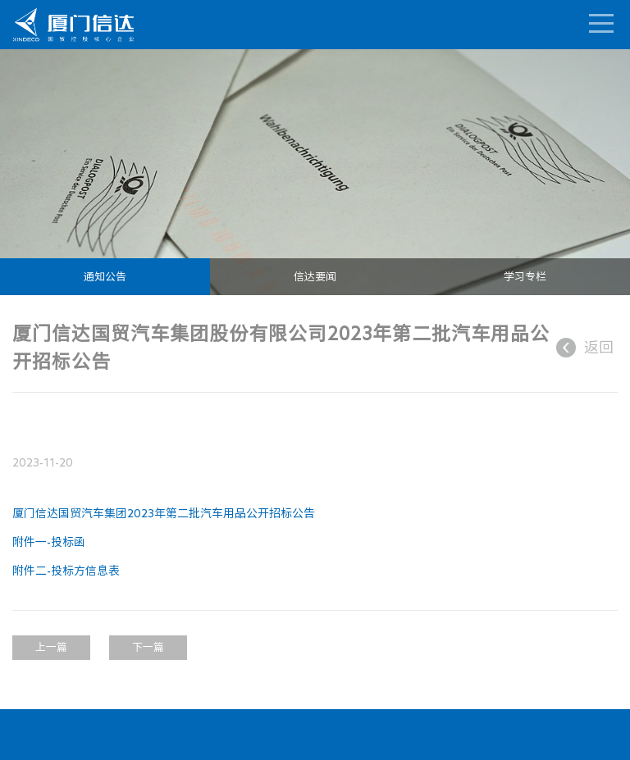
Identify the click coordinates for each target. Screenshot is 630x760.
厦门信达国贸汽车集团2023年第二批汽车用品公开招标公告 (163, 513)
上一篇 (51, 647)
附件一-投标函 (48, 542)
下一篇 (148, 647)
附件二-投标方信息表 (66, 570)
